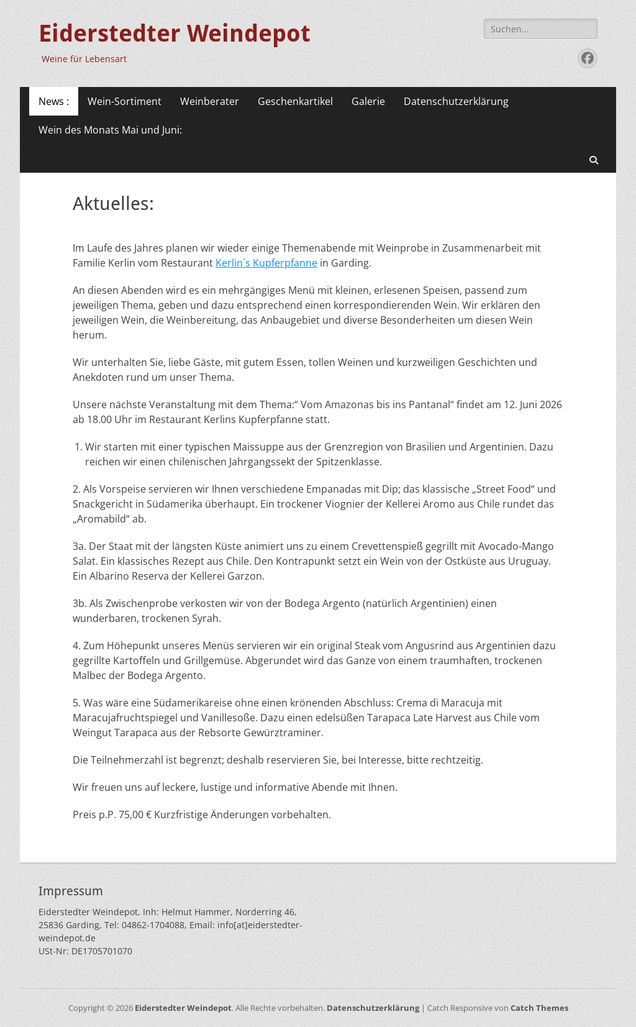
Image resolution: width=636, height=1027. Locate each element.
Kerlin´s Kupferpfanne (266, 263)
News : (54, 101)
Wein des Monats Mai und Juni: (110, 130)
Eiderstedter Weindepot (175, 33)
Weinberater (209, 101)
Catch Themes (539, 1007)
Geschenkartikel (295, 101)
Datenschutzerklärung (456, 101)
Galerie (368, 101)
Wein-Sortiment (124, 101)
